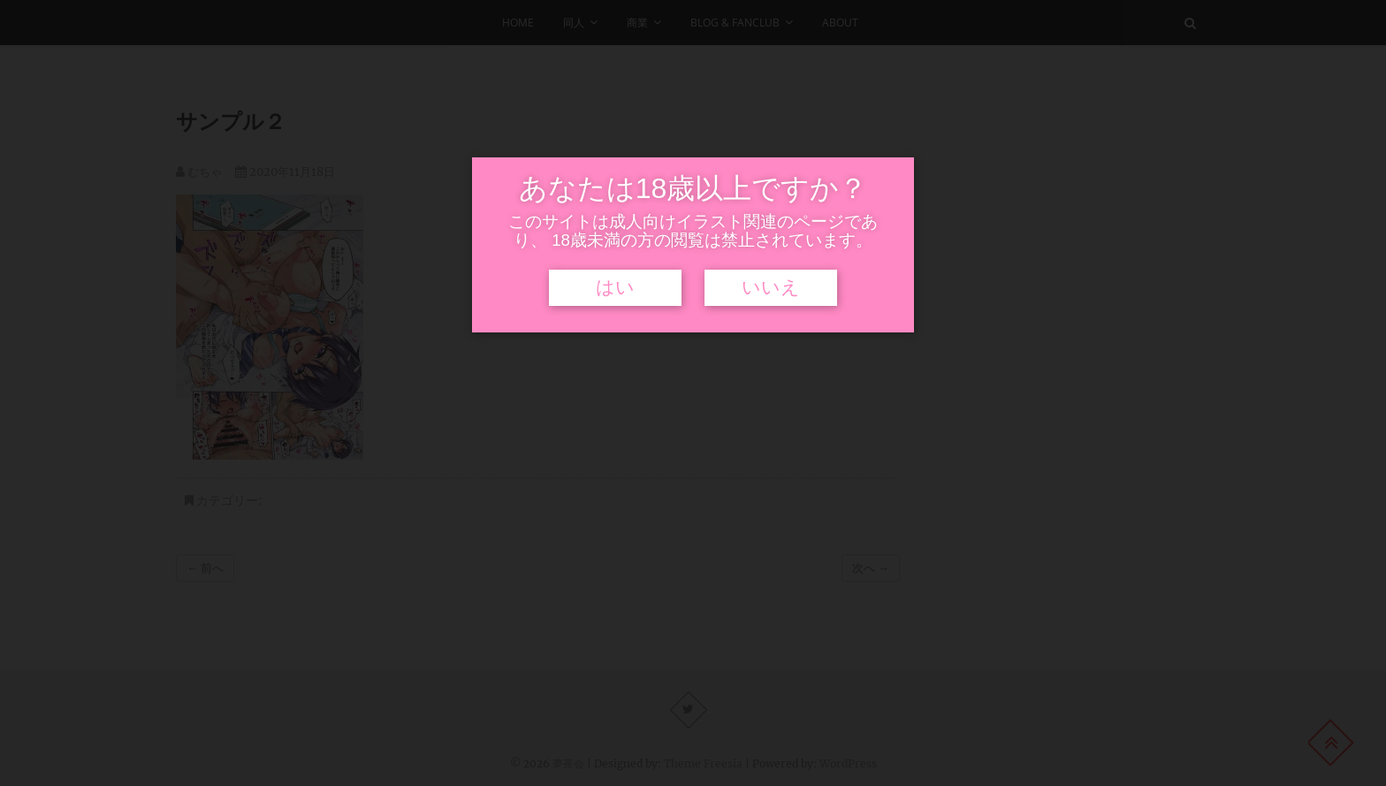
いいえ (771, 287)
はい (615, 287)
